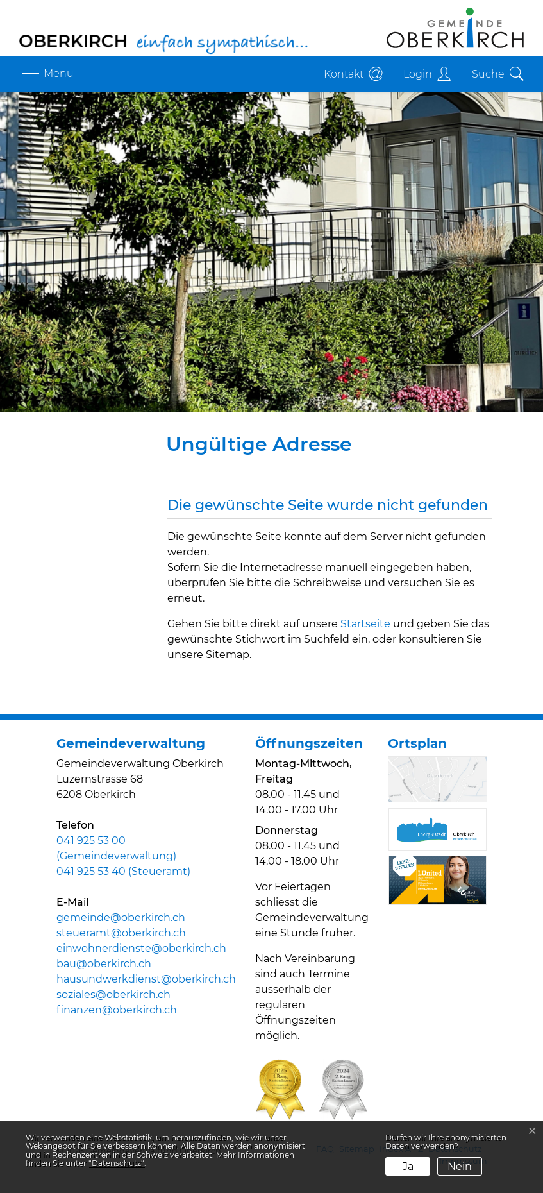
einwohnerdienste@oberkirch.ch (141, 948)
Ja (408, 1166)
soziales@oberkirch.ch (113, 994)
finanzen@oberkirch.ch (116, 1010)
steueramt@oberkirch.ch (121, 933)
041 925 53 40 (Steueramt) (123, 871)
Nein (459, 1166)
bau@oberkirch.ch (103, 964)
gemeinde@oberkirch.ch (120, 917)
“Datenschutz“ (116, 1163)
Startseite (365, 624)
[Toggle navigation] (46, 74)
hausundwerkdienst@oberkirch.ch (146, 979)
